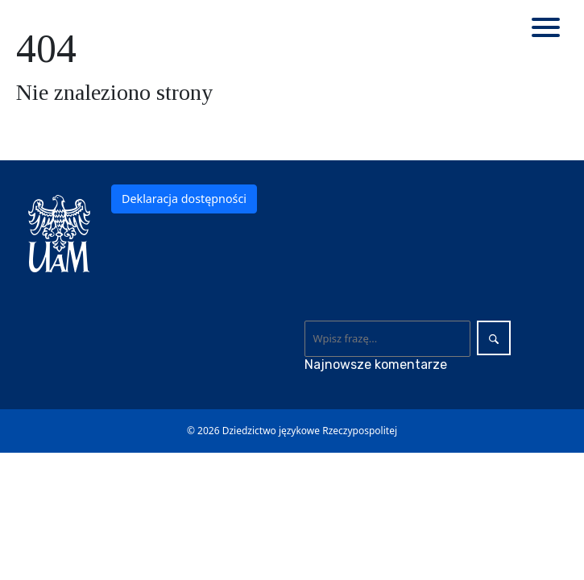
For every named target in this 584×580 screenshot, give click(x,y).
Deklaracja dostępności (184, 198)
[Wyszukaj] (388, 338)
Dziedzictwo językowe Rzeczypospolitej (309, 430)
